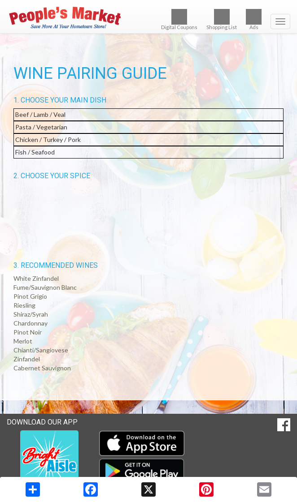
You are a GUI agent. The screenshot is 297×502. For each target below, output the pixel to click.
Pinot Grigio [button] (30, 296)
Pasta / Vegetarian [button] (41, 127)
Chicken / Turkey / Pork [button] (48, 139)
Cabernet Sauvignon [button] (42, 368)
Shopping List (221, 19)
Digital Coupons (179, 19)
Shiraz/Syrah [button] (30, 314)
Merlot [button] (22, 341)
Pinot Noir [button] (27, 332)
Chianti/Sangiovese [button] (40, 350)
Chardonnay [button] (30, 323)
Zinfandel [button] (26, 359)
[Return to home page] (148, 17)
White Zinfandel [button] (36, 278)
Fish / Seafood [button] (35, 152)
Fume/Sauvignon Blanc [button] (45, 287)
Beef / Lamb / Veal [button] (40, 114)
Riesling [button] (24, 305)
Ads (254, 19)
